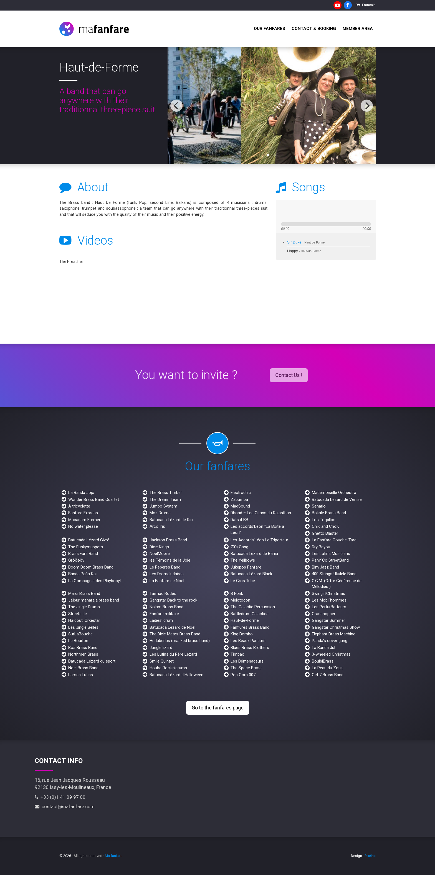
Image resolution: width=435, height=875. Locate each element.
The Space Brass (246, 667)
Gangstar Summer (328, 620)
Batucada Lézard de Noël (172, 627)
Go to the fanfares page (218, 708)
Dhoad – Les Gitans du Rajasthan (261, 512)
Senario (319, 506)
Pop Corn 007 (243, 674)
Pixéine (370, 856)
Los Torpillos (323, 519)
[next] (367, 106)
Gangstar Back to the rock (173, 600)
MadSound (240, 506)
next (304, 211)
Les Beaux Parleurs (248, 640)
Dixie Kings (159, 546)
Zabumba (239, 499)
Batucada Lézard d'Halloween (176, 674)
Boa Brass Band (82, 647)
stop (313, 211)
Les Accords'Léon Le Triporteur (259, 539)
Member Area (358, 28)
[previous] (176, 106)
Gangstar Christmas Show (336, 627)
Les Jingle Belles (83, 627)
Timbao (237, 654)
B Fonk (237, 593)
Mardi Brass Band (84, 593)
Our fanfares (269, 28)
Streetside (77, 613)
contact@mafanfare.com (65, 806)
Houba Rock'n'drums (168, 667)
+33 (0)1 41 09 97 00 (60, 797)
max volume (342, 211)
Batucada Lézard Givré (88, 539)
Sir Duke (306, 242)
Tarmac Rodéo (163, 593)
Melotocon (240, 600)
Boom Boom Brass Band (90, 567)
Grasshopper (323, 613)
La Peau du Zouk (327, 667)
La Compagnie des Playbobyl (94, 580)
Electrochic (241, 492)
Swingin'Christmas (328, 593)
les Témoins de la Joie (170, 560)
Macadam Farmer (84, 519)
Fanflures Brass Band (250, 627)
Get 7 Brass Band (327, 674)
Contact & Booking (314, 28)
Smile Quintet (162, 661)
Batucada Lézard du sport (91, 661)
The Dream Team (165, 499)
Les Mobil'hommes (329, 600)
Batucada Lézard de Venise (337, 499)
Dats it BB (239, 519)
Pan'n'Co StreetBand (330, 560)
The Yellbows (243, 560)
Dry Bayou (321, 546)
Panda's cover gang (329, 640)
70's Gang (239, 546)
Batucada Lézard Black (251, 573)
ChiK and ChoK (325, 526)
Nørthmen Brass (83, 654)
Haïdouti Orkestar (84, 620)
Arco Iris (157, 526)
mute (321, 211)
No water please (83, 526)
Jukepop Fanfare (246, 567)
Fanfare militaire (164, 613)
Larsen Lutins (80, 674)
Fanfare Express (83, 512)
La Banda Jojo (81, 492)
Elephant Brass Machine (333, 633)
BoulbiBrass (322, 661)
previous (284, 211)
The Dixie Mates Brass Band (175, 633)
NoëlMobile (160, 553)
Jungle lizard (161, 647)
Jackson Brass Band (168, 539)
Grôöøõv (76, 560)
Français (366, 5)
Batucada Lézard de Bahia (254, 553)
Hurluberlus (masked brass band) (180, 640)
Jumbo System (163, 506)
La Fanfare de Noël (167, 580)
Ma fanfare (113, 856)
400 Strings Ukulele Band (334, 573)
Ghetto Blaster (325, 533)
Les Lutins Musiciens (331, 553)
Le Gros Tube (243, 580)
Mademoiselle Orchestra (334, 492)
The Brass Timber (166, 492)
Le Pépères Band (165, 567)
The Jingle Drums (84, 606)
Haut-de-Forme (245, 620)
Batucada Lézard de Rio (171, 519)
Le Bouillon (78, 640)
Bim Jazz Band (325, 567)
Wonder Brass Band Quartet (93, 499)
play (294, 211)
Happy (304, 251)
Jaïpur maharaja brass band (93, 600)
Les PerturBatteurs (329, 606)
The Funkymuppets (85, 546)
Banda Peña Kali (82, 573)
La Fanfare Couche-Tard (334, 539)
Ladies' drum (161, 620)
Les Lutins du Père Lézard (173, 654)
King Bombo (242, 633)
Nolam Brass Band (166, 606)
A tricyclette (79, 506)
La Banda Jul (323, 647)
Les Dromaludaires (167, 573)
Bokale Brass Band (329, 512)
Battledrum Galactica (250, 613)
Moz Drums (160, 512)
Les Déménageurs (247, 661)
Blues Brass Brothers (250, 647)
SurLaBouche (80, 633)
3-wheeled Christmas (331, 654)
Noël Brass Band (83, 667)
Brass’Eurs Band (83, 553)
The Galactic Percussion (253, 606)
